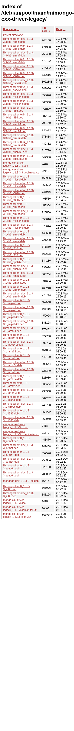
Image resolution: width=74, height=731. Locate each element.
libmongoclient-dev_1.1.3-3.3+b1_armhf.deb (18, 54)
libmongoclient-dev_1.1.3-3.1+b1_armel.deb (18, 240)
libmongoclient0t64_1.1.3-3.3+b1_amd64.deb (18, 130)
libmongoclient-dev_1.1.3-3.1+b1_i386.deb (18, 254)
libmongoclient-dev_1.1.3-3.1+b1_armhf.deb (18, 212)
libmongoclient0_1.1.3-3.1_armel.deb (16, 357)
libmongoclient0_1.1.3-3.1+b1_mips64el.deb (16, 219)
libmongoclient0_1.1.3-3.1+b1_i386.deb (16, 247)
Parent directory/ (13, 35)
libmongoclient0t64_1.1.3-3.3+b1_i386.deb (18, 116)
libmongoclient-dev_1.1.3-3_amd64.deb (18, 474)
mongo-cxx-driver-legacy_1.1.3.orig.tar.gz (17, 515)
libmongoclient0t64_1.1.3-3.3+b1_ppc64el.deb (18, 157)
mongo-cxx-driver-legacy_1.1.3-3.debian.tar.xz (19, 508)
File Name (9, 29)
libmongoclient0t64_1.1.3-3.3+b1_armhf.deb (18, 61)
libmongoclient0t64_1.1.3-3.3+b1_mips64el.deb (18, 102)
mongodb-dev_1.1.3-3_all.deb (21, 480)
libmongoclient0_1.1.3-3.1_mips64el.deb (16, 316)
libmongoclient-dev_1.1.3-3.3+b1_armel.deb (18, 40)
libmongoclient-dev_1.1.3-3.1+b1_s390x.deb (18, 192)
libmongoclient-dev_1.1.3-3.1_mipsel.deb (18, 309)
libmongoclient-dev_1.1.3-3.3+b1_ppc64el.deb (18, 150)
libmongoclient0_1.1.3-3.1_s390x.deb (16, 398)
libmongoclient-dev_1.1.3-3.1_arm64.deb (18, 329)
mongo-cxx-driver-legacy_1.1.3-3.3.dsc (15, 164)
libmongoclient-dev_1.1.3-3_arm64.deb (18, 460)
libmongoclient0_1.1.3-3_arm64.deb (16, 453)
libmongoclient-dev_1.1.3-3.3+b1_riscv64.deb (18, 82)
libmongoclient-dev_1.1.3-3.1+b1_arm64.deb (18, 295)
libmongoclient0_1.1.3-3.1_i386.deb (16, 412)
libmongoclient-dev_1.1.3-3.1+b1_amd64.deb (18, 274)
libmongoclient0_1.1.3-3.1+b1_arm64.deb (16, 288)
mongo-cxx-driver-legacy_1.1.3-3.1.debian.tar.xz (21, 433)
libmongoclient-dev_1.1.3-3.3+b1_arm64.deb (18, 137)
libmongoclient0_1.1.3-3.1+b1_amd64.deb (16, 281)
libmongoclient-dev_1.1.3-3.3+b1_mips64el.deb (18, 95)
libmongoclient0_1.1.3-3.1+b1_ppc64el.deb (16, 261)
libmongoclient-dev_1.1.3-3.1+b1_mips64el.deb (18, 226)
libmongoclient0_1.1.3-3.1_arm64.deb (16, 350)
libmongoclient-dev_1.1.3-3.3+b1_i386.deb (18, 109)
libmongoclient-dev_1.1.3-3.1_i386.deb (18, 419)
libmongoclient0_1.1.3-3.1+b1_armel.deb (16, 233)
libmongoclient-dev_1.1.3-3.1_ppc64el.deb (18, 343)
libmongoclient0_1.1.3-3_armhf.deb (16, 440)
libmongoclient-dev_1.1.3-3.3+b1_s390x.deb (18, 68)
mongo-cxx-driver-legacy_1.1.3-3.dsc (14, 501)
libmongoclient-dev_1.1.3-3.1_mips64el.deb (18, 323)
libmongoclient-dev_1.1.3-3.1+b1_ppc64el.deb (18, 267)
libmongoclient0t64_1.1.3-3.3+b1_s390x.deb (18, 75)
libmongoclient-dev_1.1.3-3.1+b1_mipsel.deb (18, 185)
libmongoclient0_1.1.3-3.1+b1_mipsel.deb (16, 178)
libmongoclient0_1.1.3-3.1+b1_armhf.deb (16, 205)
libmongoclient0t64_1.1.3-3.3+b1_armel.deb (18, 47)
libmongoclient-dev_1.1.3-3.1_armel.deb (18, 371)
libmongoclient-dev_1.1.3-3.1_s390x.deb (18, 405)
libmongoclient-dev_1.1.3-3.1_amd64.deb (18, 364)
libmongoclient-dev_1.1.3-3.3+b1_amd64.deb (18, 123)
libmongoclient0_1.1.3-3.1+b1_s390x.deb (16, 199)
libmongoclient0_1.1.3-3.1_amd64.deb (16, 378)
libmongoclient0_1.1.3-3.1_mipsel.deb (16, 302)
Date (59, 29)
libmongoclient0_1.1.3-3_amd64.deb (16, 467)
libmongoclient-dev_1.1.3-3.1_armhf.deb (18, 391)
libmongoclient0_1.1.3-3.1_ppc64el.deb (16, 336)
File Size (44, 29)
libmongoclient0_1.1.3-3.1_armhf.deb (16, 384)
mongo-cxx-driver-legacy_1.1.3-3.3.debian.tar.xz (21, 171)
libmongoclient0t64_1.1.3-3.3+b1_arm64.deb (18, 144)
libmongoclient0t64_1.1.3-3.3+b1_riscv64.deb (18, 88)
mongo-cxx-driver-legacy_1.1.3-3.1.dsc (15, 426)
